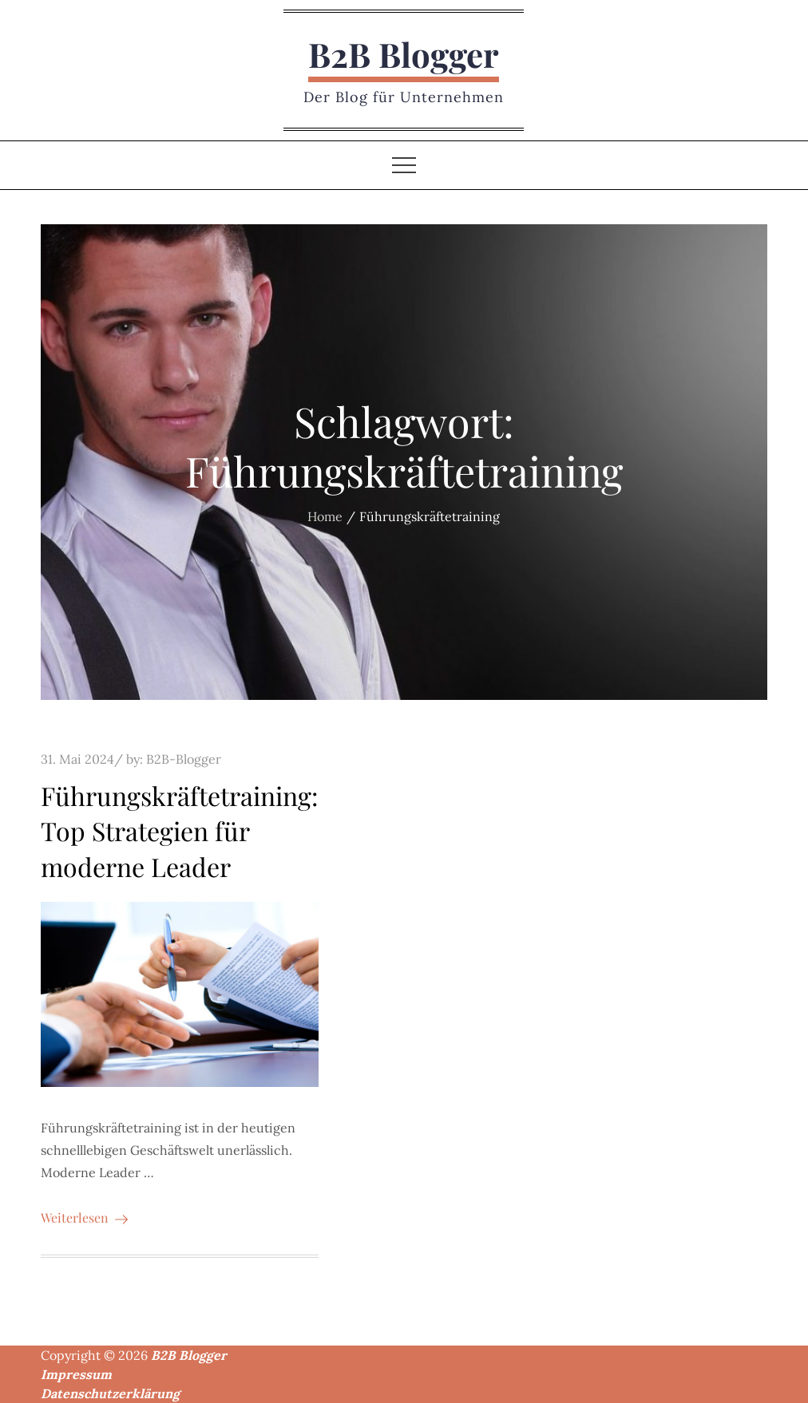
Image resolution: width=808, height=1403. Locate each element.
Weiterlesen (84, 1217)
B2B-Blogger (183, 759)
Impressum (76, 1374)
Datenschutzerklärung (110, 1393)
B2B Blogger (403, 54)
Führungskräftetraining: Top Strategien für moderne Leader (180, 831)
